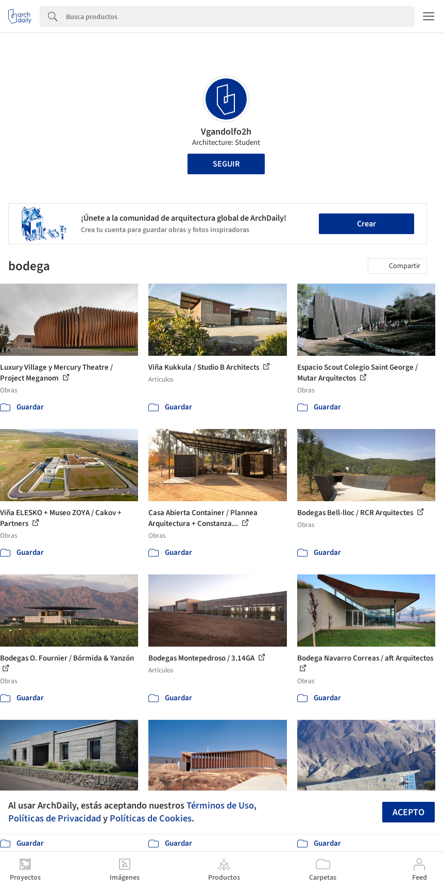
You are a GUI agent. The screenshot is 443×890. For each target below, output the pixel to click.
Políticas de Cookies (151, 818)
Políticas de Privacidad (54, 818)
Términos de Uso (220, 805)
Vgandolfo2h (226, 131)
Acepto (408, 812)
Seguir (226, 164)
